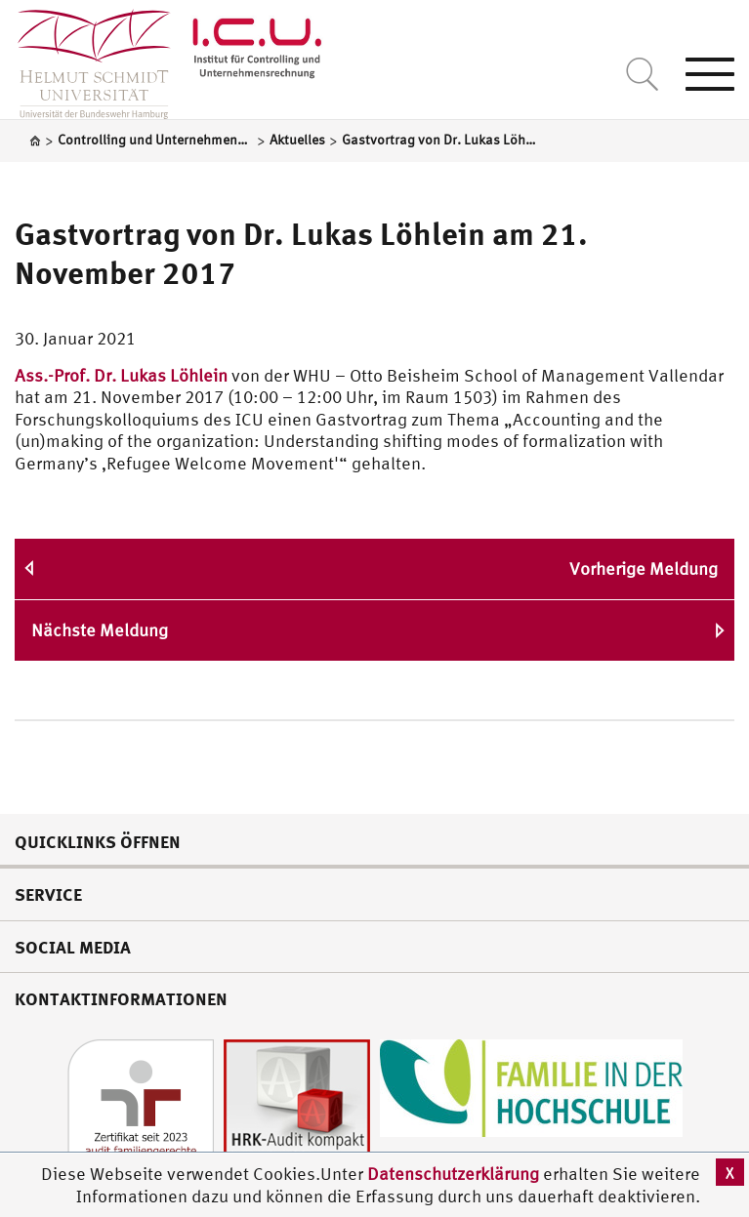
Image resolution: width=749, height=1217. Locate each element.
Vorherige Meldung (643, 568)
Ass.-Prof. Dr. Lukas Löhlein (121, 375)
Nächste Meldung (99, 630)
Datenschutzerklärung (453, 1173)
